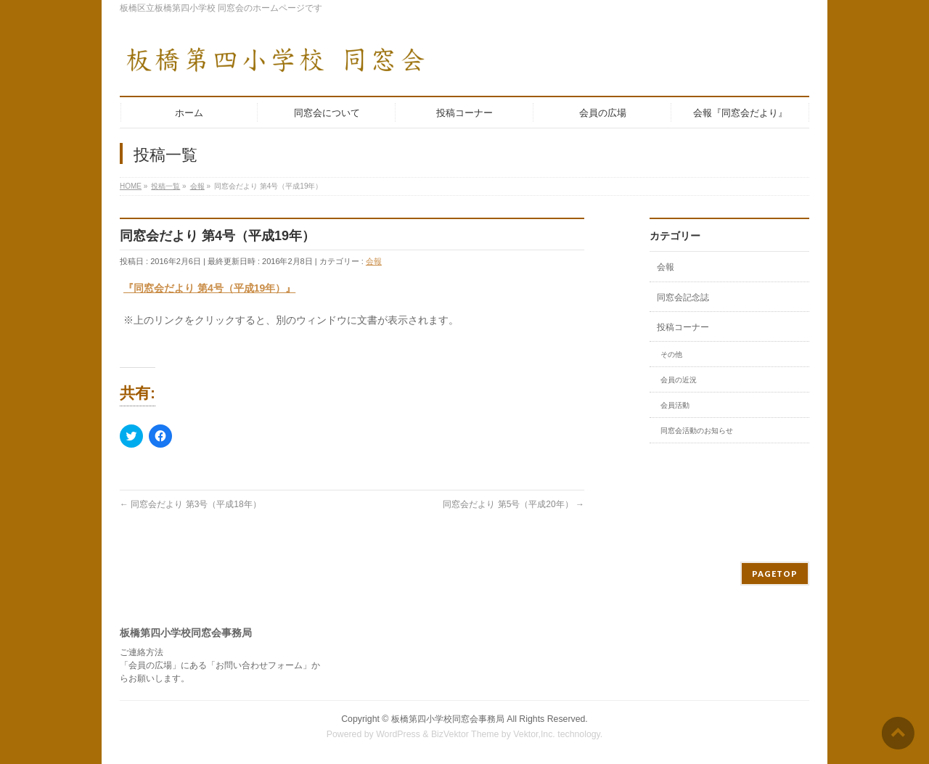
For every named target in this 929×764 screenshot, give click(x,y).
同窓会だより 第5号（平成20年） (513, 504)
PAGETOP (775, 573)
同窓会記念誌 (683, 297)
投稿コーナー (683, 327)
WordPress (398, 734)
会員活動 (674, 405)
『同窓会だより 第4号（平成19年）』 (209, 288)
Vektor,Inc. (534, 734)
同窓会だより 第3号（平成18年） (190, 504)
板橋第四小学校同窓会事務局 (447, 719)
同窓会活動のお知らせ (696, 431)
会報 (374, 261)
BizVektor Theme (465, 734)
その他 (671, 354)
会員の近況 (678, 380)
